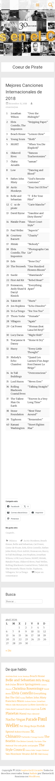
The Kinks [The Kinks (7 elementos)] (38, 741)
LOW (16, 558)
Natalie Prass (12, 561)
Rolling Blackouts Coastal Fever (22, 565)
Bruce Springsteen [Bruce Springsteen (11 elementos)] (28, 684)
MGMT (35, 558)
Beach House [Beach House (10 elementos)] (37, 676)
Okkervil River (27, 561)
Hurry (45, 551)
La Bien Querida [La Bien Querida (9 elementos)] (36, 704)
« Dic (8, 650)
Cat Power (38, 544)
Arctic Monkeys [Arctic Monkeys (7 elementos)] (23, 676)
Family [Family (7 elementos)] (22, 698)
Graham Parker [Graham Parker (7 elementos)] (30, 701)
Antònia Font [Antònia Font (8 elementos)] (11, 676)
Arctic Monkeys (32, 540)
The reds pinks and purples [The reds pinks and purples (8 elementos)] (26, 746)
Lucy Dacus (25, 558)
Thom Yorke (26, 568)
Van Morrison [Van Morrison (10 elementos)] (13, 753)
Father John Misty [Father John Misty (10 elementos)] (36, 697)
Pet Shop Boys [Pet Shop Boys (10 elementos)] (28, 726)
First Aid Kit (23, 551)
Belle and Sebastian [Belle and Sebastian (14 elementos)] (20, 680)
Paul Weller (41, 561)
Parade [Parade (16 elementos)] (31, 719)
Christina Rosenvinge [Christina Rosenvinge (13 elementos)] (27, 689)
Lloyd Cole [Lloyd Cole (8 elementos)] (35, 709)
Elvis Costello (34, 547)
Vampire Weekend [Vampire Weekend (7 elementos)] (42, 750)
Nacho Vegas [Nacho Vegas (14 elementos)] (15, 719)
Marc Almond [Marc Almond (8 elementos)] (33, 714)
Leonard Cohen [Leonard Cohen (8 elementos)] (23, 709)
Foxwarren (35, 551)
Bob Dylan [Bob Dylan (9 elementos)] (11, 684)
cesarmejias (12, 107)
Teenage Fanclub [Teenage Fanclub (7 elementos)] (37, 737)
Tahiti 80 (43, 565)
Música (13, 540)
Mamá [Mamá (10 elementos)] (23, 713)
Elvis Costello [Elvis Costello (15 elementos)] (22, 693)
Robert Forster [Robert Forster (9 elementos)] (22, 732)
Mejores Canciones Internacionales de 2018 (24, 92)
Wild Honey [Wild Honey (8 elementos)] (43, 754)
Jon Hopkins (29, 554)
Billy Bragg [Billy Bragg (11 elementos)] (43, 680)
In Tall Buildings (14, 554)
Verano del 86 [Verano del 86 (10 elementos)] (29, 753)
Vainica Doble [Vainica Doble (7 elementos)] (30, 750)
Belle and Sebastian (23, 544)
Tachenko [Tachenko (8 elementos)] (26, 737)
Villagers (10, 572)
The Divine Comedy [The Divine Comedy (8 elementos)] (25, 741)
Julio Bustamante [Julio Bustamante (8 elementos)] (19, 705)
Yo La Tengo (22, 572)
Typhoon (37, 568)
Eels (24, 547)
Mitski (42, 558)
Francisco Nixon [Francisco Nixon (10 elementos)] (15, 701)
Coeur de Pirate (13, 547)
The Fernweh (12, 568)
